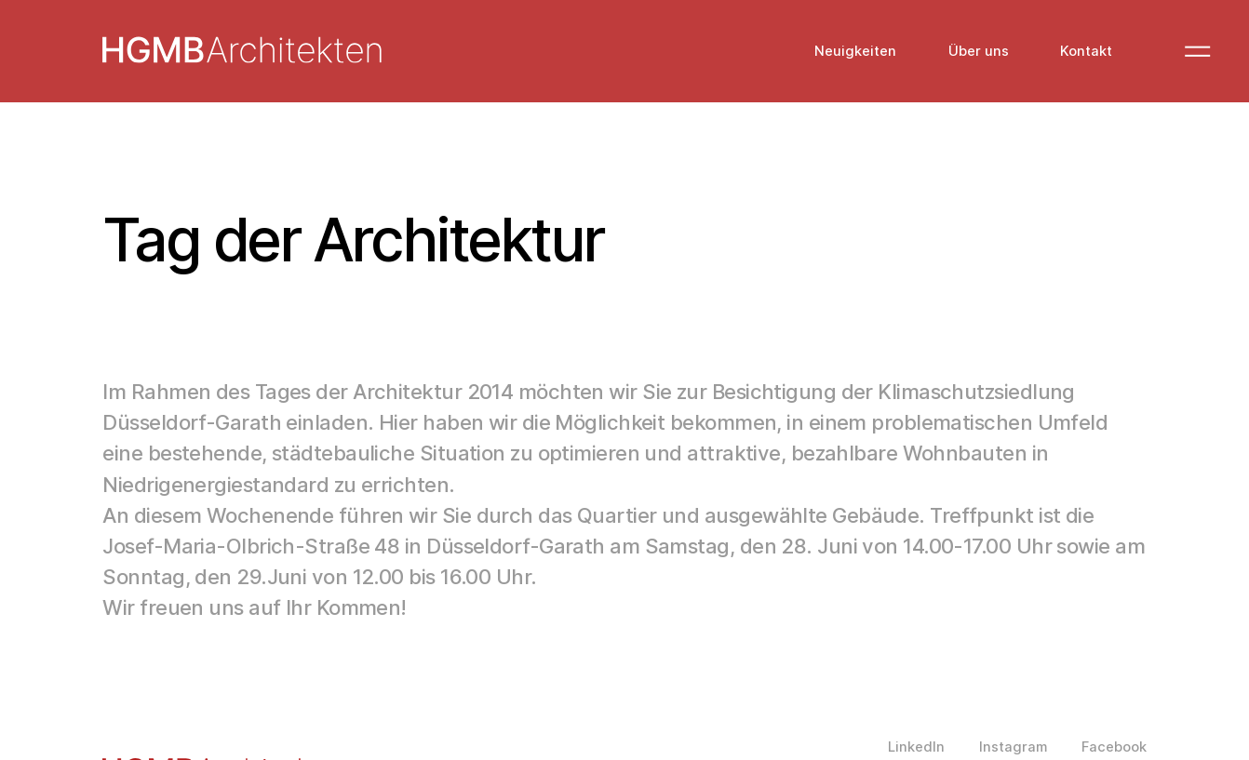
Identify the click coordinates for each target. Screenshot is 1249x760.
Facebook (1114, 747)
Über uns (978, 52)
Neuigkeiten (855, 52)
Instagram (1013, 747)
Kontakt (1086, 52)
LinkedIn (916, 747)
